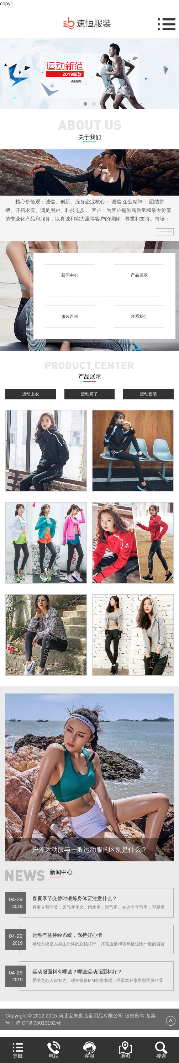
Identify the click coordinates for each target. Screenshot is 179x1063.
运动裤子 (89, 394)
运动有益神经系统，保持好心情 (67, 935)
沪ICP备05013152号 (38, 1023)
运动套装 (148, 394)
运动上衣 (30, 394)
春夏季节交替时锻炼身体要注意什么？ (74, 898)
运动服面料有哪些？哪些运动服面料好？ (77, 971)
